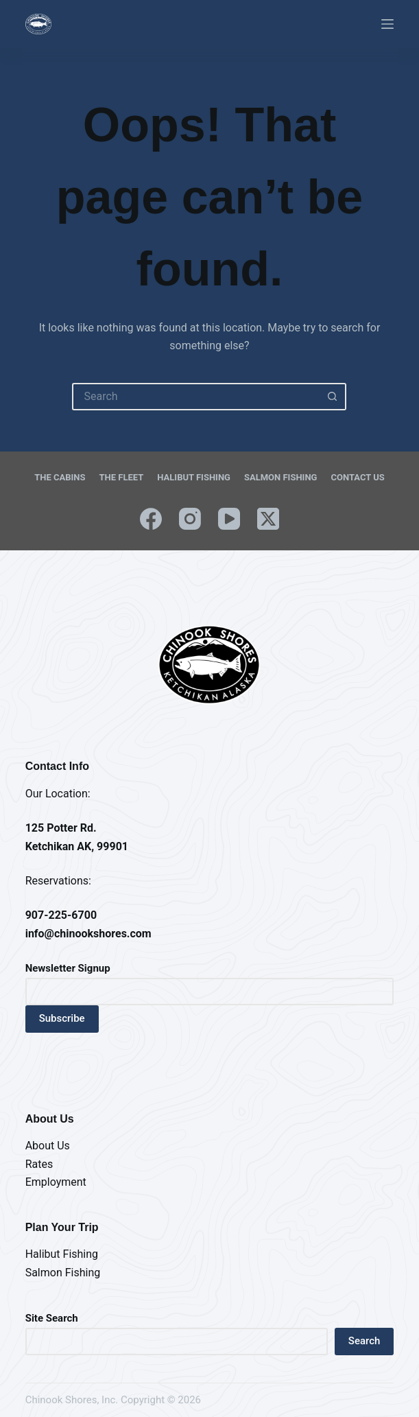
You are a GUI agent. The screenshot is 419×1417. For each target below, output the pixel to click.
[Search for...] (195, 396)
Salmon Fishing (280, 477)
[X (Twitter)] (268, 519)
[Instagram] (190, 519)
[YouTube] (229, 519)
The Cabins (59, 477)
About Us (47, 1145)
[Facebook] (151, 519)
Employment (55, 1181)
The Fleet (121, 477)
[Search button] (332, 396)
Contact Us (357, 477)
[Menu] (387, 24)
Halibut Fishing (193, 477)
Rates (39, 1164)
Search (364, 1341)
